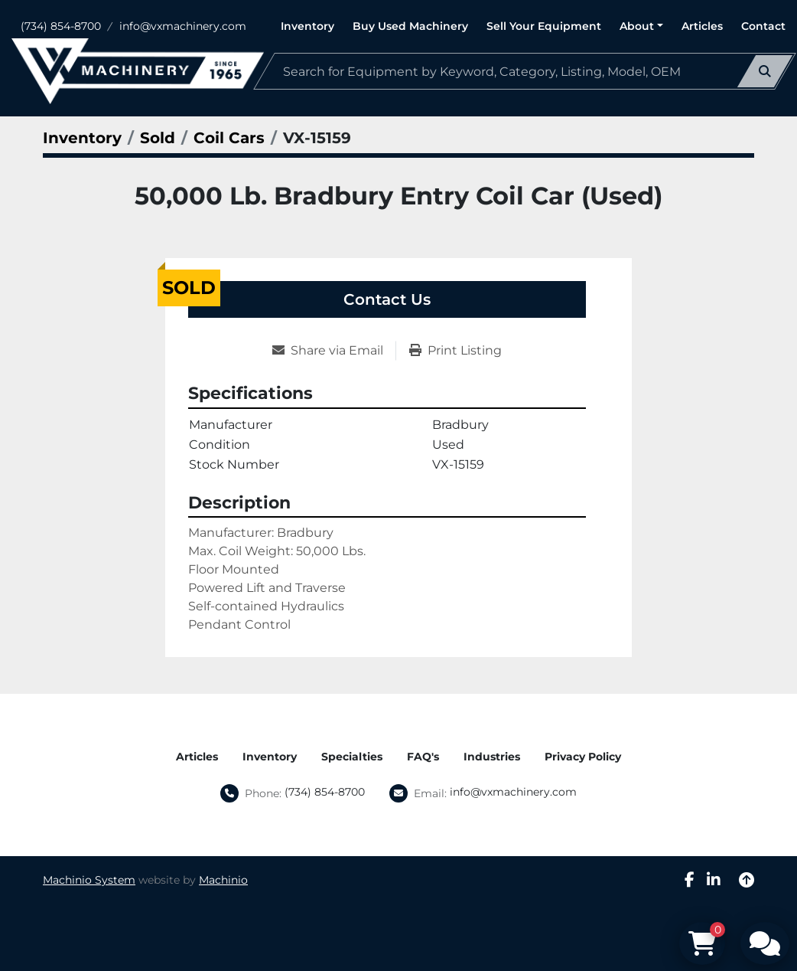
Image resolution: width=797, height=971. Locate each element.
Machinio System (89, 880)
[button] (641, 26)
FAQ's (423, 756)
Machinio (223, 880)
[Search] (525, 71)
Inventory (307, 26)
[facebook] (689, 879)
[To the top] (746, 879)
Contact (763, 26)
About (637, 26)
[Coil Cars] (229, 138)
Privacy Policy (583, 756)
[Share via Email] (334, 351)
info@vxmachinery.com (182, 26)
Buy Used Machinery (410, 26)
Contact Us (387, 299)
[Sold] (157, 138)
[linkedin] (714, 879)
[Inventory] (82, 138)
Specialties (351, 756)
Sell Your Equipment (543, 26)
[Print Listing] (455, 351)
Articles (702, 26)
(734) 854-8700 (61, 26)
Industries (492, 756)
